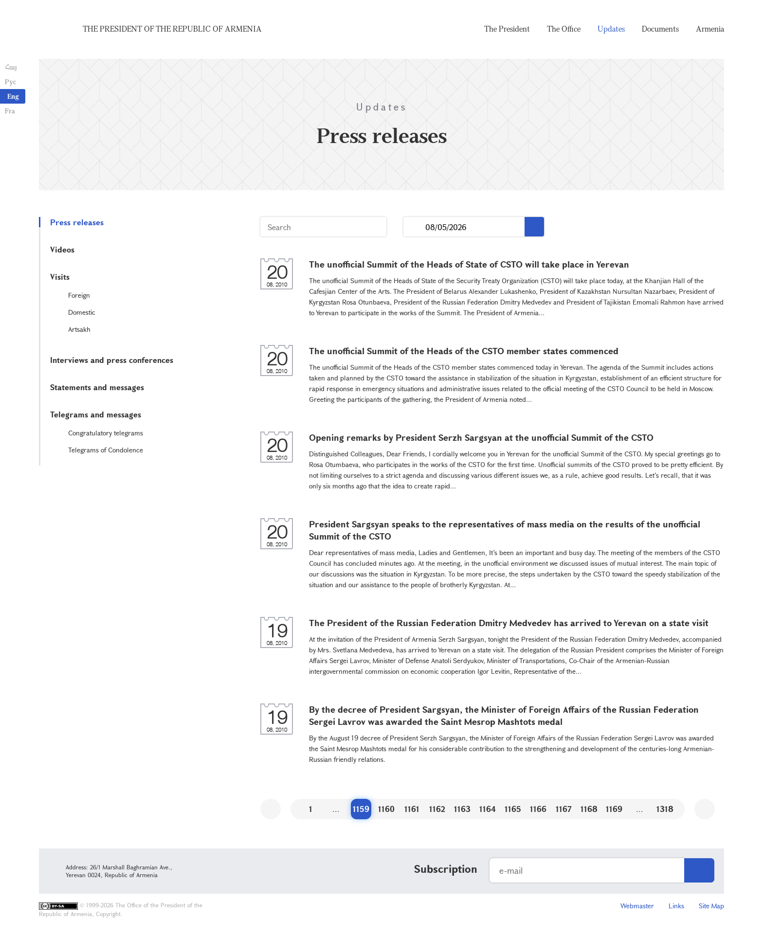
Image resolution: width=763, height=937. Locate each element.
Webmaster (637, 905)
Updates (611, 29)
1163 (462, 809)
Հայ (11, 67)
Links (676, 905)
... (414, 227)
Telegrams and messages (95, 414)
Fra (10, 110)
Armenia (710, 29)
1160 (386, 809)
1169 (614, 809)
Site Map (711, 905)
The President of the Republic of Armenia (172, 29)
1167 (564, 809)
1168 (589, 809)
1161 (411, 809)
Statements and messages (97, 387)
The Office (564, 29)
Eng (13, 96)
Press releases (77, 222)
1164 (487, 809)
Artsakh (79, 329)
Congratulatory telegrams (105, 432)
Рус (10, 81)
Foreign (79, 295)
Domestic (81, 312)
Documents (660, 29)
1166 (538, 809)
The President (507, 29)
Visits (60, 276)
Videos (62, 249)
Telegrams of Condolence (105, 449)
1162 (437, 809)
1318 (664, 809)
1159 (361, 809)
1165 (513, 809)
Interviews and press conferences (111, 360)
